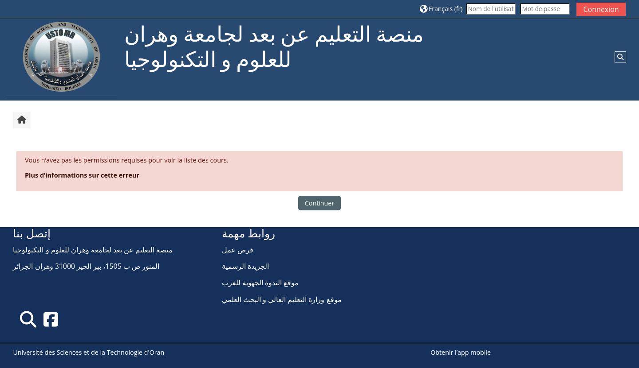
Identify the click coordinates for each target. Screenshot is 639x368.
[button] (441, 8)
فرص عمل (237, 250)
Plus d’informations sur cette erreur (82, 175)
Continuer (319, 203)
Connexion (601, 9)
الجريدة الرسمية (245, 266)
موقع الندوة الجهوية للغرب (260, 282)
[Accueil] (61, 58)
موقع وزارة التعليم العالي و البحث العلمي (282, 299)
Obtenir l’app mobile (460, 352)
